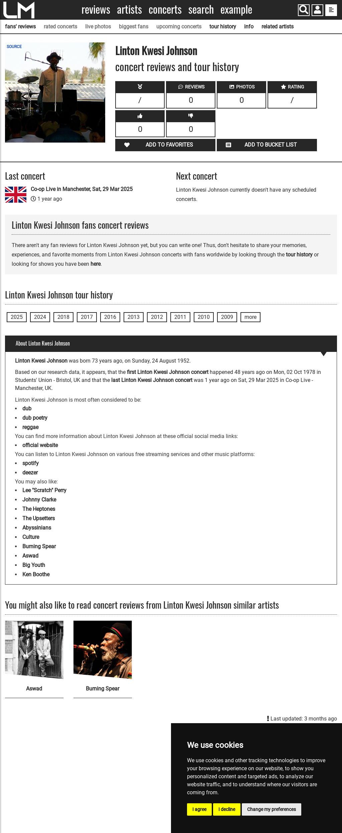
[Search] (304, 10)
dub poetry (34, 418)
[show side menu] (331, 10)
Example (236, 9)
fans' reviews (20, 26)
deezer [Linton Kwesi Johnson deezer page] (30, 472)
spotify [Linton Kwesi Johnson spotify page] (30, 463)
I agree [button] (199, 809)
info (248, 26)
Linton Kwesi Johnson (156, 50)
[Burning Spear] (102, 650)
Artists (129, 9)
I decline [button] (226, 809)
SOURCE (14, 46)
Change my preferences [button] (271, 809)
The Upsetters (38, 518)
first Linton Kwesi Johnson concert (167, 372)
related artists (278, 26)
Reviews (95, 9)
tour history (222, 26)
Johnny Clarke (39, 499)
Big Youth (33, 565)
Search (201, 9)
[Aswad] (34, 650)
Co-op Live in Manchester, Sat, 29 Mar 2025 (82, 189)
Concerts (165, 9)
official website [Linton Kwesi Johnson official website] (40, 445)
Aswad (30, 556)
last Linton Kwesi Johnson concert (151, 380)
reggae (30, 427)
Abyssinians (36, 528)
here (96, 264)
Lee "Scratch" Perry (44, 490)
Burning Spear (39, 546)
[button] (317, 11)
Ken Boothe (35, 574)
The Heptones (38, 509)
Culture (30, 537)
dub (26, 408)
